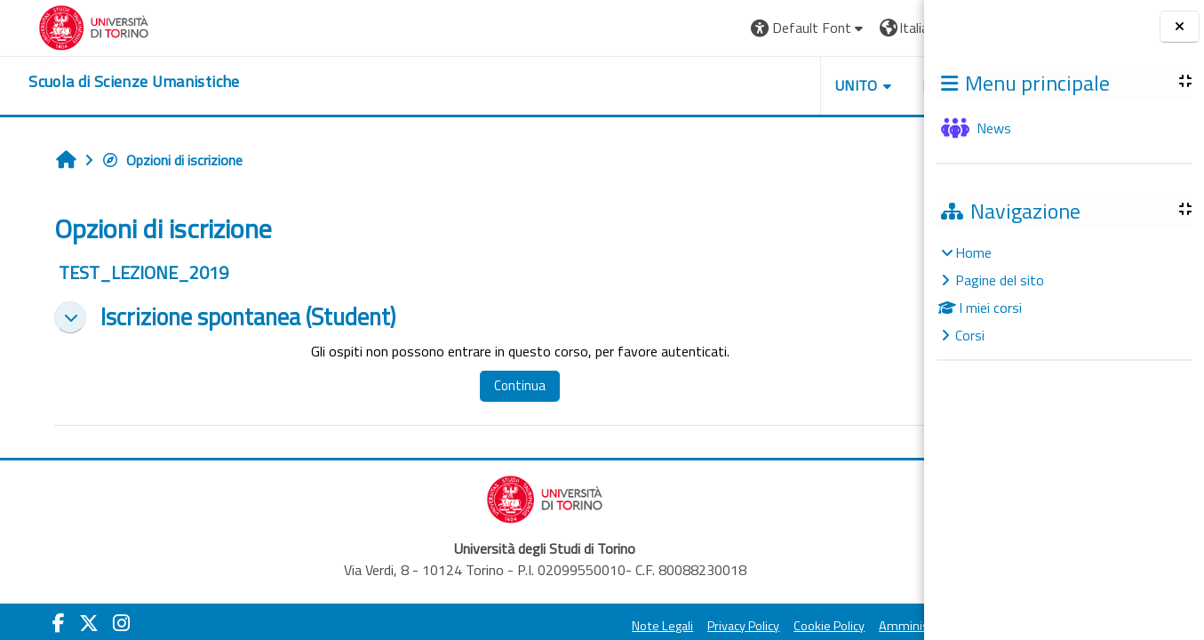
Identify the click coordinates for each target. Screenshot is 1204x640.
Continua (471, 385)
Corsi (970, 335)
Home (973, 252)
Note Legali (522, 626)
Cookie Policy (688, 626)
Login (880, 27)
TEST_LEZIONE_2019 (127, 272)
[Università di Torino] (68, 25)
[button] (668, 28)
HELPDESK (816, 85)
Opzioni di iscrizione (156, 160)
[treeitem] (1063, 294)
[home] (109, 82)
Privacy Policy (603, 626)
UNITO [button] (716, 85)
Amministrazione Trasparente (821, 626)
